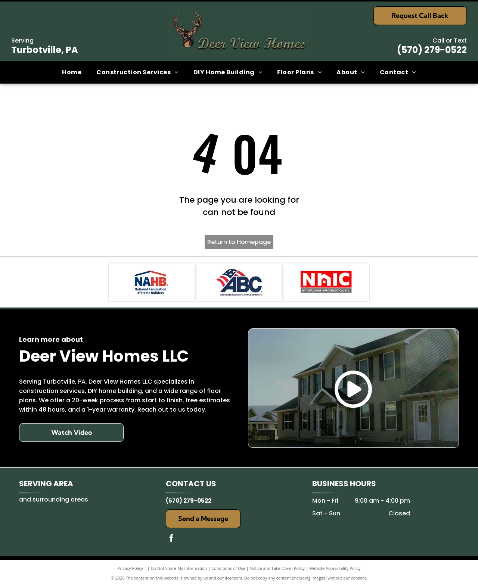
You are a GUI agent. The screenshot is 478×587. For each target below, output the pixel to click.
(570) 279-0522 (432, 50)
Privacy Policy (130, 568)
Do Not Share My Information (179, 568)
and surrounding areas (53, 499)
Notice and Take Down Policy (277, 568)
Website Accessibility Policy (335, 568)
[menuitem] (72, 72)
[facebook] (171, 539)
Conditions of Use (228, 568)
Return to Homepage (239, 242)
